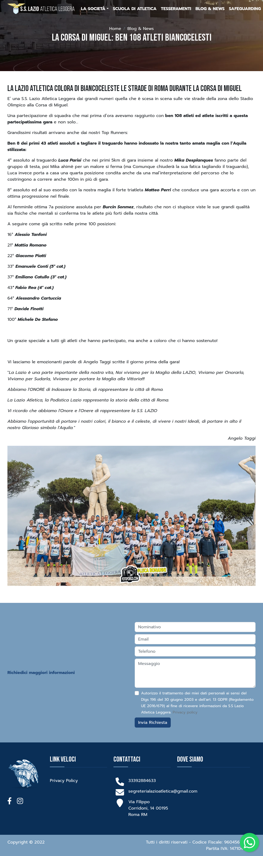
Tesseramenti (176, 9)
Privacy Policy (64, 780)
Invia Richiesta (152, 722)
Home (115, 28)
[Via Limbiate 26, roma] (217, 797)
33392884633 (142, 780)
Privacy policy (185, 712)
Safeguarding (245, 9)
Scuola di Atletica (135, 9)
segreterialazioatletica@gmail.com (162, 791)
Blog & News (210, 9)
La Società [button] (93, 9)
